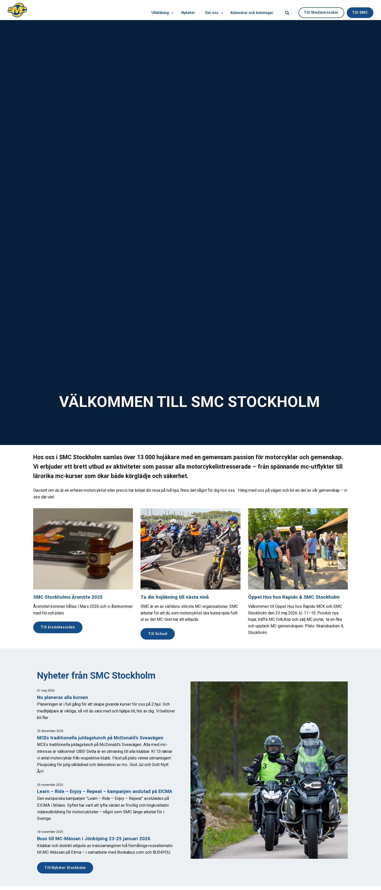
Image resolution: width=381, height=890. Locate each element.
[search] (287, 10)
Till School (158, 634)
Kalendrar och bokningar (250, 10)
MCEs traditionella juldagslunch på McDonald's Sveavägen (102, 738)
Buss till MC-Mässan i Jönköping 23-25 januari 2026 (95, 846)
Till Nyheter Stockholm (67, 875)
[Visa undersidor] (154, 10)
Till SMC (360, 10)
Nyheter (177, 10)
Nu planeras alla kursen (63, 698)
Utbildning (146, 10)
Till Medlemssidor (321, 10)
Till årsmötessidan (59, 627)
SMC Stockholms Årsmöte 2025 (69, 597)
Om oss (206, 10)
